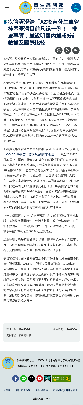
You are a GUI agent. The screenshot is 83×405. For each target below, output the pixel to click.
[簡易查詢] (76, 8)
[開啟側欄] (7, 8)
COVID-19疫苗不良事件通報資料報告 (30, 154)
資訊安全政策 (23, 390)
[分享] (67, 50)
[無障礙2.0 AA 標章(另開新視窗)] (61, 378)
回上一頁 (76, 48)
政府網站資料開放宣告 (65, 390)
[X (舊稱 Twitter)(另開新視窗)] (31, 378)
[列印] (59, 50)
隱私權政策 (42, 390)
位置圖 (7, 390)
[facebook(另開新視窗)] (15, 378)
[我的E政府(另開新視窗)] (47, 378)
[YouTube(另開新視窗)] (39, 378)
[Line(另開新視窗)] (23, 378)
